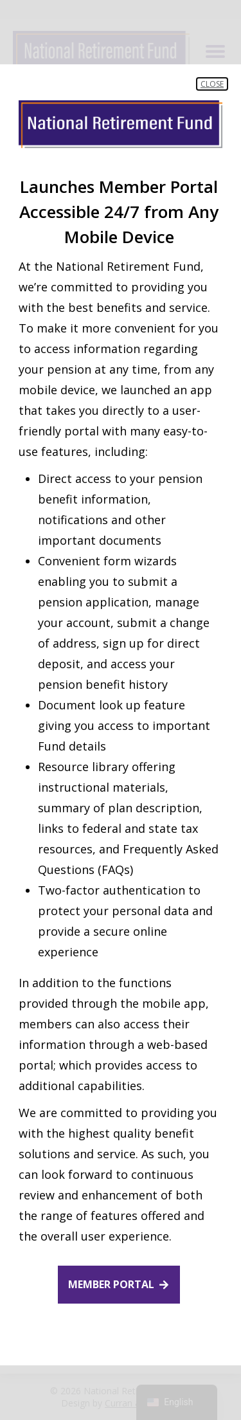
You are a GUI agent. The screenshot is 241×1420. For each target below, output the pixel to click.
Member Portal (111, 1284)
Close (212, 83)
